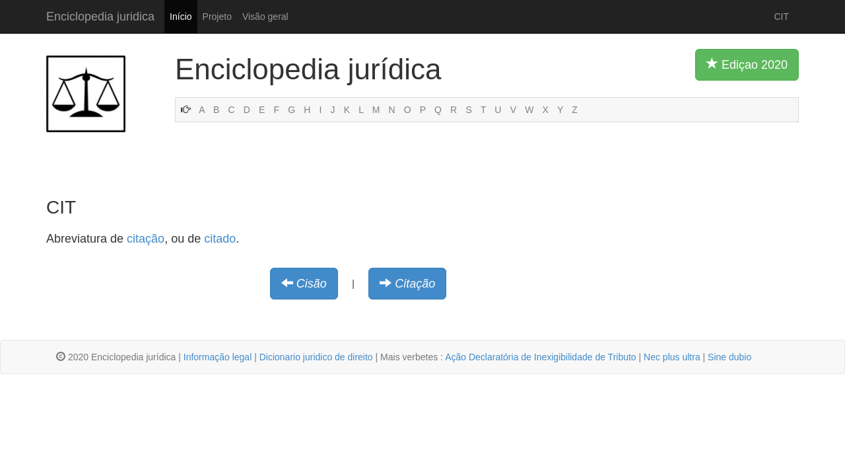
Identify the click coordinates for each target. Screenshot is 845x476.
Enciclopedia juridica (100, 16)
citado (220, 238)
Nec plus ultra (672, 357)
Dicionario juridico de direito (316, 357)
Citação (415, 283)
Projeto (217, 16)
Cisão (311, 283)
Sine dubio (729, 357)
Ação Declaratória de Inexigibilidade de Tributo (540, 357)
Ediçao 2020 (747, 64)
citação (145, 238)
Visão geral (265, 16)
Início (180, 16)
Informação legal (218, 357)
